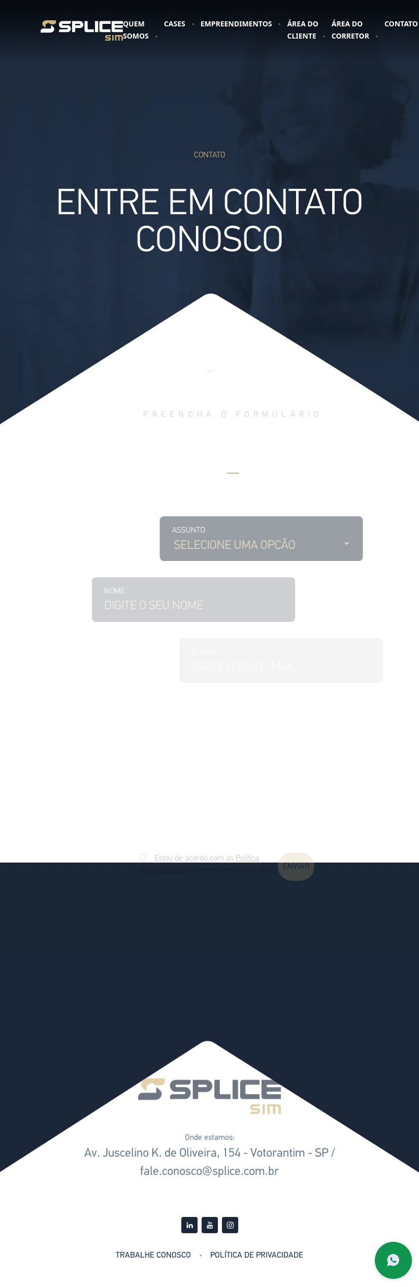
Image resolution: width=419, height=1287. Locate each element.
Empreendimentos (236, 23)
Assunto (210, 530)
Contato (401, 23)
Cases (174, 23)
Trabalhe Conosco (153, 1255)
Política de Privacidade (256, 1255)
